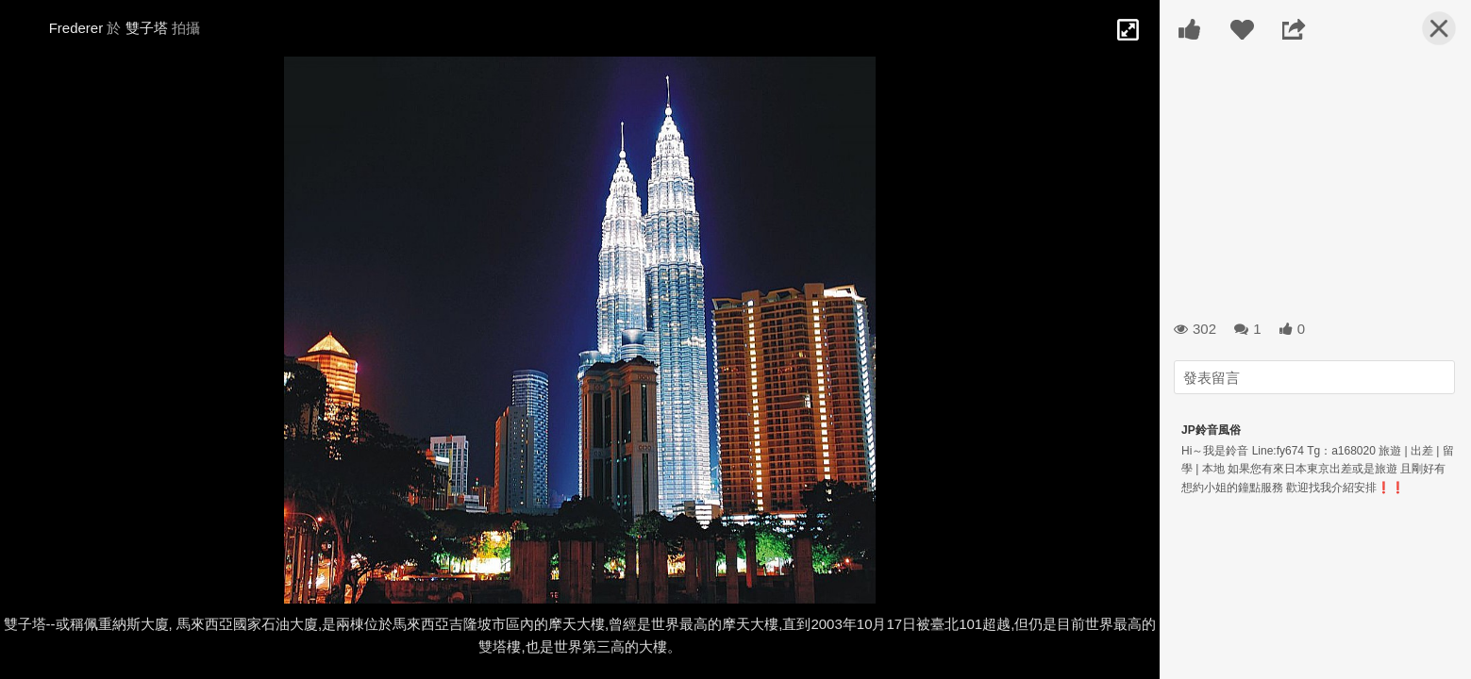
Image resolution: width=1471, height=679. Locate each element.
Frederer (76, 28)
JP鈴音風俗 (1211, 430)
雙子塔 (146, 28)
